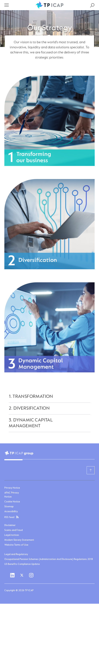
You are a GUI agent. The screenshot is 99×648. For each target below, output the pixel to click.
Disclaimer (9, 525)
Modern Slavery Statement (19, 540)
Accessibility (11, 511)
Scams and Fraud (13, 530)
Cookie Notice (12, 502)
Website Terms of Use (16, 545)
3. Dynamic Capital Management (31, 423)
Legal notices (11, 535)
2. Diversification (29, 408)
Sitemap (9, 506)
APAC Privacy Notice (11, 495)
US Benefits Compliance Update (22, 564)
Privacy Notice (12, 488)
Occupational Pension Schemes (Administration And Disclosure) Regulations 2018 (48, 559)
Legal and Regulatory (16, 554)
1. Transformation (31, 396)
